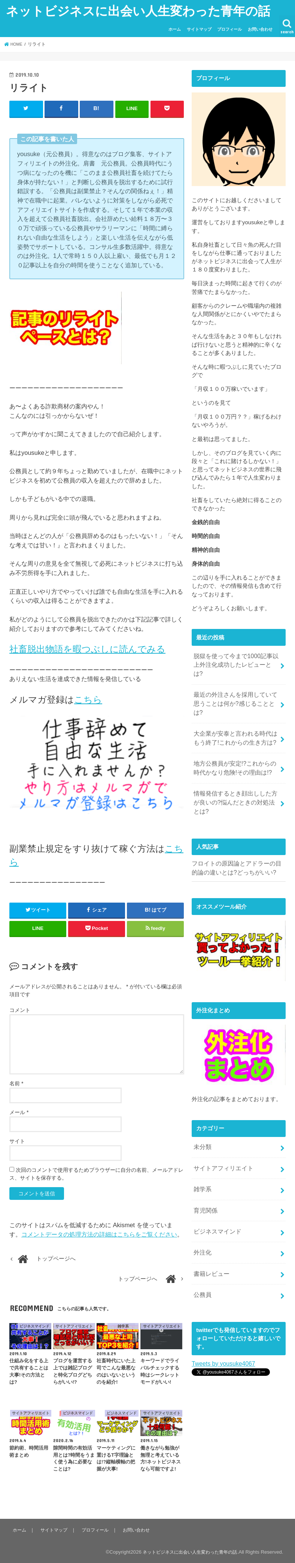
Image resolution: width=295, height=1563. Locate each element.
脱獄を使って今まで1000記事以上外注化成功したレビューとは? (236, 660)
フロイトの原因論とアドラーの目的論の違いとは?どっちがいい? (237, 832)
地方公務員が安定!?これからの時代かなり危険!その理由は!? (235, 744)
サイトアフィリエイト (222, 1129)
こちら (88, 699)
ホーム (174, 29)
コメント (19, 1010)
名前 (16, 1083)
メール (18, 1112)
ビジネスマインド (216, 1189)
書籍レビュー (210, 1228)
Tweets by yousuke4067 (221, 1316)
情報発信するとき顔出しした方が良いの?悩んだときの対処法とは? (236, 772)
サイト (17, 1141)
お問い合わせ (260, 29)
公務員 (202, 1248)
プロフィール (229, 29)
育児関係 (205, 1169)
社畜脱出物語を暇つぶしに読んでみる (87, 649)
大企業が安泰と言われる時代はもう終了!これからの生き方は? (236, 716)
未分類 (202, 1110)
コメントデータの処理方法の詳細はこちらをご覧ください (99, 1234)
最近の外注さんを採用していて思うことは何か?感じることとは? (236, 688)
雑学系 (202, 1149)
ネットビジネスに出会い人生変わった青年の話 (138, 10)
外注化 (202, 1208)
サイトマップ (199, 29)
